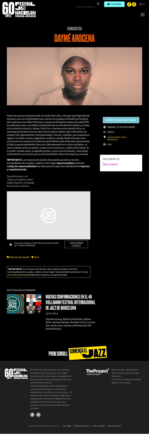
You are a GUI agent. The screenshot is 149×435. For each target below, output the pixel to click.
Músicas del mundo (18, 257)
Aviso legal (67, 426)
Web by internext (114, 426)
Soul (35, 257)
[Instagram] (134, 4)
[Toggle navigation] (142, 14)
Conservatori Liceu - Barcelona (117, 138)
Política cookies (98, 426)
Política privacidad (81, 426)
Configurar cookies (76, 244)
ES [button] (141, 4)
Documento (110, 164)
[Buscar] (85, 4)
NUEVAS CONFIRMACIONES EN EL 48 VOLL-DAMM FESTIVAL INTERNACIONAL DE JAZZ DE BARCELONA (70, 302)
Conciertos (74, 28)
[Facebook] (129, 4)
